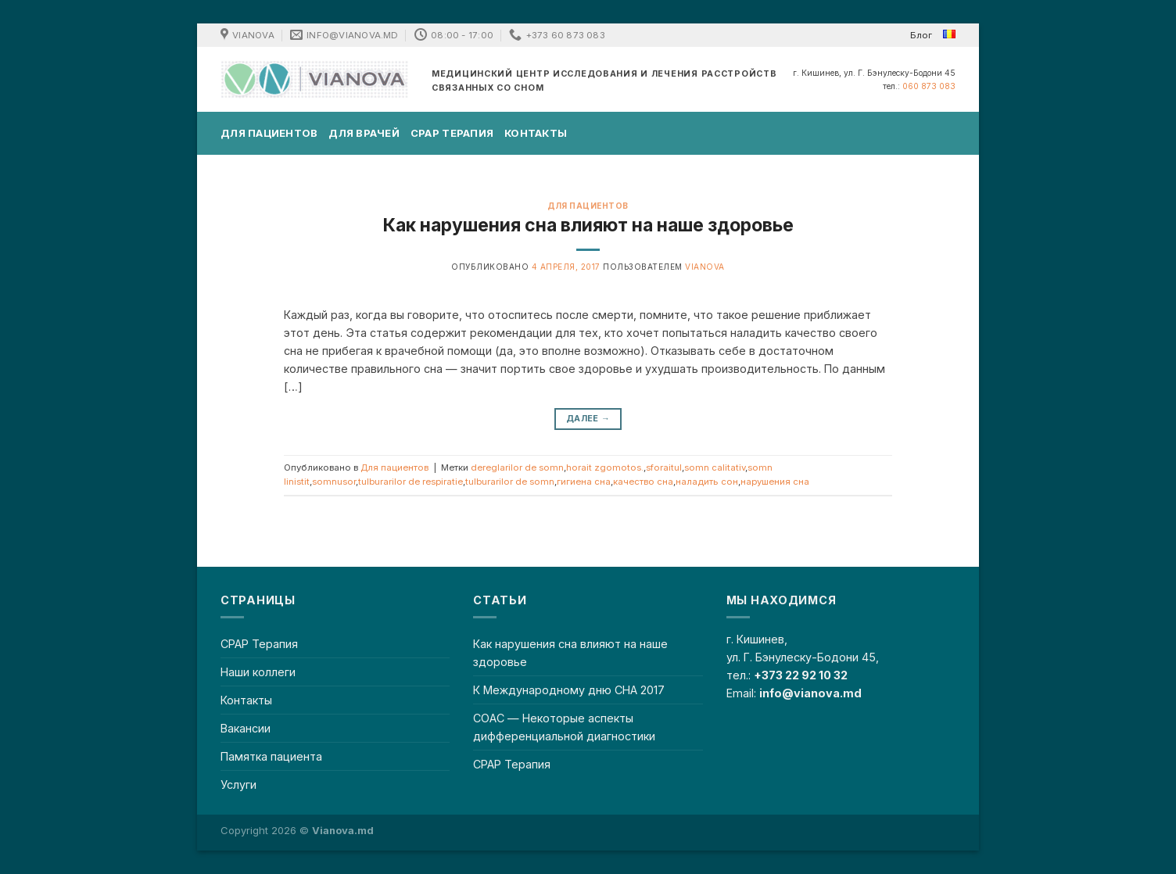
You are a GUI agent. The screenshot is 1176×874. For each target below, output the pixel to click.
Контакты (535, 133)
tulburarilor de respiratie (410, 481)
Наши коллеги (258, 672)
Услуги (238, 784)
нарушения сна (774, 481)
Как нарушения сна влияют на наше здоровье (588, 225)
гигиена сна (584, 481)
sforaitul (664, 467)
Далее (588, 418)
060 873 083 (929, 86)
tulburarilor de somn (509, 481)
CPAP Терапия (452, 133)
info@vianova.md (810, 693)
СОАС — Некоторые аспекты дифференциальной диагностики (564, 727)
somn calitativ (714, 467)
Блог (921, 35)
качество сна (643, 481)
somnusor (334, 481)
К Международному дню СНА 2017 (569, 690)
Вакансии (245, 728)
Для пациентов (268, 133)
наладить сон (707, 481)
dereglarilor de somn (517, 467)
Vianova (705, 266)
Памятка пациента (271, 756)
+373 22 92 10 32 (801, 675)
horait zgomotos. (605, 467)
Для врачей (364, 133)
